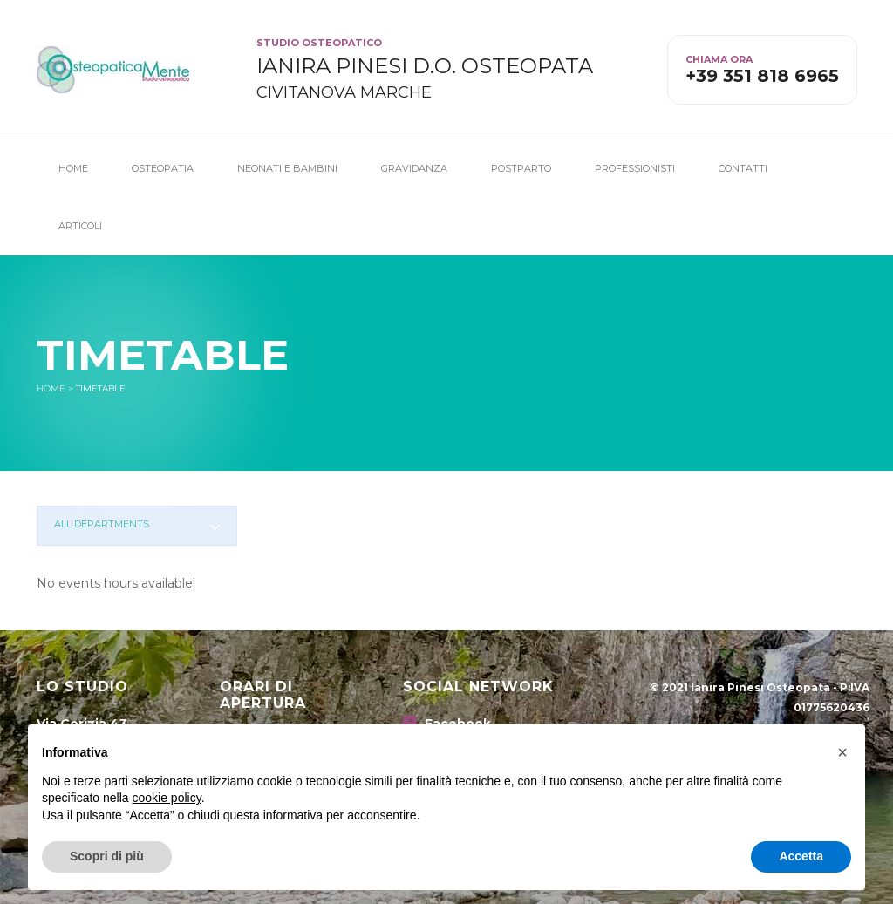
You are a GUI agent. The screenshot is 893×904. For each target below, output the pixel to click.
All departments (101, 524)
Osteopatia (163, 168)
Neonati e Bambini (287, 168)
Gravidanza (414, 168)
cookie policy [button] (167, 798)
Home (73, 168)
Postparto (521, 168)
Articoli (80, 226)
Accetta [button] (801, 856)
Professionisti (635, 168)
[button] (842, 752)
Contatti (743, 168)
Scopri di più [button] (107, 856)
